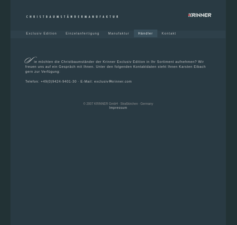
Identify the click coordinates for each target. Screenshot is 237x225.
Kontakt (169, 33)
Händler (145, 33)
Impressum (118, 107)
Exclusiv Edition (42, 33)
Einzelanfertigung (82, 33)
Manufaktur (119, 33)
